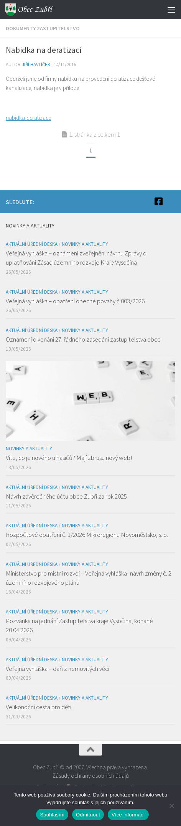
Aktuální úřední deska (32, 244)
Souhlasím (52, 815)
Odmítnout (88, 815)
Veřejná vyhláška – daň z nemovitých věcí (57, 668)
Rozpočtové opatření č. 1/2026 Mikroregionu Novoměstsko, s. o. (87, 534)
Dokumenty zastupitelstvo (43, 28)
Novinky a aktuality (85, 244)
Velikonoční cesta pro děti (38, 707)
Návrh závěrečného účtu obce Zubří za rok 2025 (66, 496)
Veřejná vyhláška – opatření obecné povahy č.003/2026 (75, 301)
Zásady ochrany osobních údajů (91, 775)
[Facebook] (158, 201)
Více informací (128, 815)
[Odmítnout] (171, 806)
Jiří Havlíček (36, 64)
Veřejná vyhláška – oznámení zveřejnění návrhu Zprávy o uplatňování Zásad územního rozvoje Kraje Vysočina (76, 258)
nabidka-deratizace (28, 117)
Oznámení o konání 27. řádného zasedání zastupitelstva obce (83, 339)
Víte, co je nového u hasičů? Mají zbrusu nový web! (69, 457)
